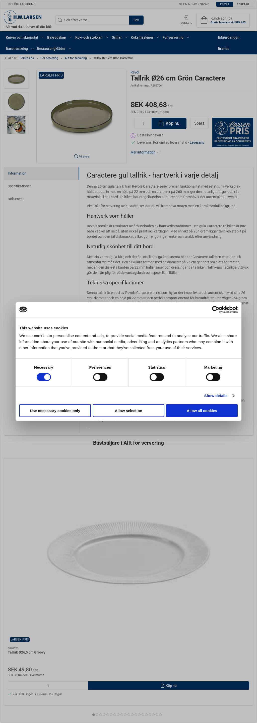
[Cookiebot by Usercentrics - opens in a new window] (216, 309)
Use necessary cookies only (55, 411)
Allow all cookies (202, 411)
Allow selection (128, 411)
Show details (216, 395)
